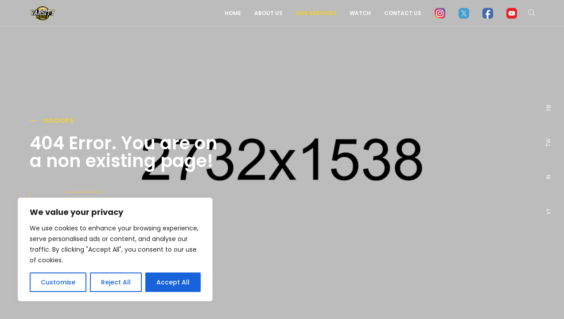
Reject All (116, 282)
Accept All (173, 282)
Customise (58, 282)
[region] (115, 249)
